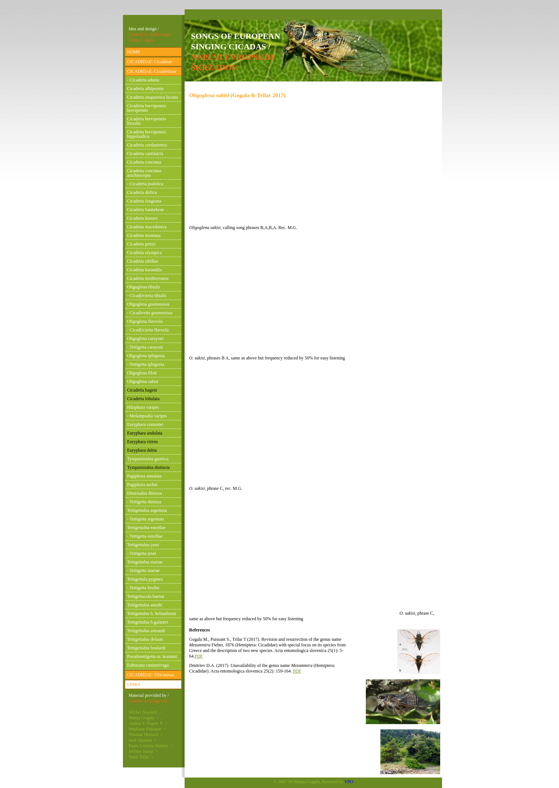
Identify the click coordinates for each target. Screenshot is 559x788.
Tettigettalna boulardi (146, 648)
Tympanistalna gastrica (148, 458)
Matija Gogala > (144, 717)
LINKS (133, 684)
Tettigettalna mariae (145, 562)
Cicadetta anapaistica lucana (152, 97)
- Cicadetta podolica (145, 183)
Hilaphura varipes (143, 407)
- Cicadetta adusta (143, 80)
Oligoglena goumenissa (148, 304)
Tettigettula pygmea (145, 579)
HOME (133, 52)
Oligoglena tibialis (143, 287)
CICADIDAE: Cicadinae (149, 61)
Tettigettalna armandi (146, 630)
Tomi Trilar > (141, 757)
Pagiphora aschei (142, 484)
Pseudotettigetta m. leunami (152, 656)
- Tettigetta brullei (143, 587)
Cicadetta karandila (144, 269)
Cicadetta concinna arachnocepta (144, 173)
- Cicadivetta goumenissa (149, 312)
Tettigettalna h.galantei (147, 622)
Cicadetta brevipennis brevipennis (146, 108)
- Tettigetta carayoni (145, 347)
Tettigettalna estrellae (146, 527)
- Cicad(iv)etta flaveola (148, 330)
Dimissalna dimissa (144, 493)
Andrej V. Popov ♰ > (148, 723)
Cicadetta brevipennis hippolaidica (146, 134)
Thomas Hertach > (146, 734)
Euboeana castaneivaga (148, 665)
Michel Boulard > (145, 712)
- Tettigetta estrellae (145, 536)
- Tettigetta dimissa (144, 501)
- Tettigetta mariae (143, 570)
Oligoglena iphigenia (146, 355)
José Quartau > (143, 740)
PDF (199, 656)
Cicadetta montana (144, 235)
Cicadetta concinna (144, 162)
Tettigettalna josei (143, 544)
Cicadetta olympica (144, 252)
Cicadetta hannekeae (145, 209)
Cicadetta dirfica (142, 192)
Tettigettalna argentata (147, 510)
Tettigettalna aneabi (144, 605)
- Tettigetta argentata (145, 519)
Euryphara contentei (145, 424)
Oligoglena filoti (142, 373)
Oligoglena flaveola (145, 321)
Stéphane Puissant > (147, 729)
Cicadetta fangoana (144, 201)
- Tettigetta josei (141, 553)
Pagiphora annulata (144, 476)
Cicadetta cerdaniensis (147, 145)
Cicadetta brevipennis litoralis (146, 121)
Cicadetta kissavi (142, 218)
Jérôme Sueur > (143, 751)
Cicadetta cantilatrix (145, 153)
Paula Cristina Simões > (151, 745)
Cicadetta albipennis (145, 88)
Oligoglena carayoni (145, 338)
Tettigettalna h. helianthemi (151, 613)
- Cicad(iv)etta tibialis (146, 295)
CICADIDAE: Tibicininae (150, 674)
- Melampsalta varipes (147, 415)
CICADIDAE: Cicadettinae (151, 71)
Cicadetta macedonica (147, 226)
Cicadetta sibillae (142, 261)
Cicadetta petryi (141, 244)
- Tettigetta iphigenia (145, 364)
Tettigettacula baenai (145, 596)
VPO (348, 781)
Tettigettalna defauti (145, 639)
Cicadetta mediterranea (148, 278)
